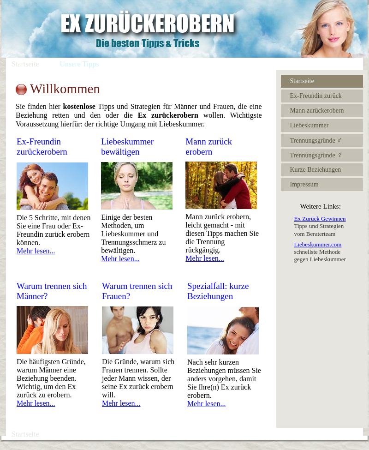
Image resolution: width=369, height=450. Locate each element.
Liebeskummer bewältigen (127, 146)
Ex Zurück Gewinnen (320, 218)
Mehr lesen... (36, 251)
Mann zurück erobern (208, 146)
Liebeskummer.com (318, 244)
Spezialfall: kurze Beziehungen (218, 291)
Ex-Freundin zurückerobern (42, 146)
